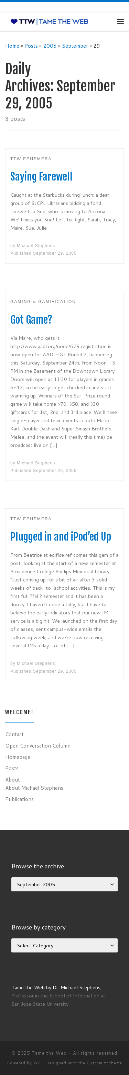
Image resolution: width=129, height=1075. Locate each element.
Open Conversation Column (38, 745)
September (75, 45)
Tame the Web (49, 1053)
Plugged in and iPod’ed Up (60, 536)
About (12, 779)
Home (12, 45)
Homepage (17, 757)
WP (37, 1063)
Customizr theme (104, 1063)
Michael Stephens (36, 245)
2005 (50, 45)
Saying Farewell (41, 176)
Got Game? (31, 319)
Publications (19, 799)
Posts (31, 45)
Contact (14, 734)
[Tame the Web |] (49, 21)
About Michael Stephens (34, 787)
